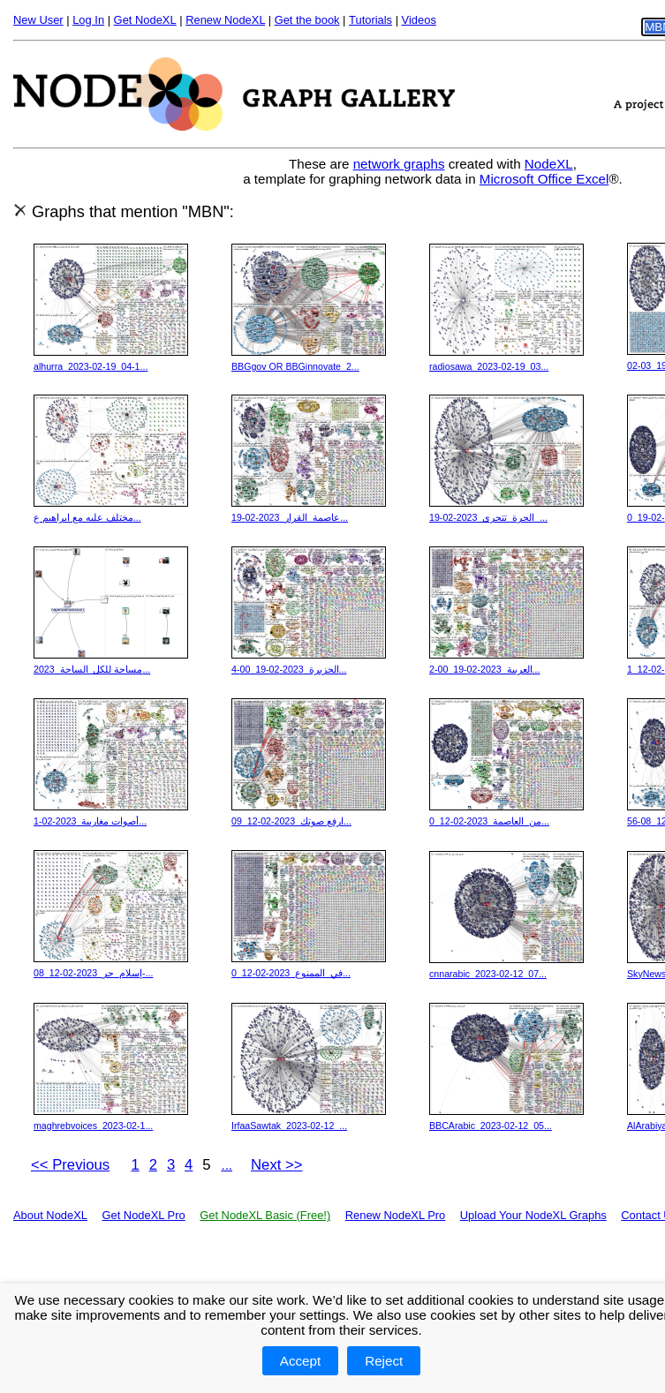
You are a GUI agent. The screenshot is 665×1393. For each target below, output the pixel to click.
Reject (384, 1360)
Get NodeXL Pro (143, 1215)
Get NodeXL (145, 19)
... (226, 1164)
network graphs (399, 163)
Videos (419, 19)
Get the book (307, 19)
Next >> (277, 1164)
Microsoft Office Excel (544, 178)
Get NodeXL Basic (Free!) (265, 1215)
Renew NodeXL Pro (395, 1215)
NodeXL (549, 163)
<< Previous (70, 1164)
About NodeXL (50, 1215)
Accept (300, 1360)
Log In (88, 19)
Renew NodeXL (225, 19)
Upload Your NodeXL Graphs (533, 1215)
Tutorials (370, 19)
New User (38, 19)
